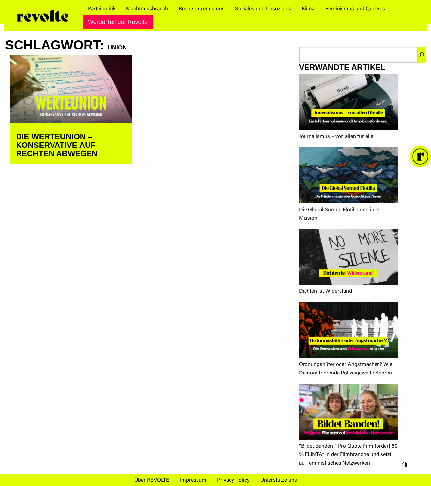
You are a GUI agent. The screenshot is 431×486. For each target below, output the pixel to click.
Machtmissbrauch (147, 9)
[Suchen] (422, 55)
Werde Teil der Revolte (118, 22)
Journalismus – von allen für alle (336, 136)
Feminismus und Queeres (355, 9)
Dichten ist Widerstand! (326, 291)
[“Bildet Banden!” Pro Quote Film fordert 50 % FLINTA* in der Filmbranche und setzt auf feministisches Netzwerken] (348, 413)
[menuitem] (102, 9)
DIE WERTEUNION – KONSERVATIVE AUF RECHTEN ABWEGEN (57, 145)
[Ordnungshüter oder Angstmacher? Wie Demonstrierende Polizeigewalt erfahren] (348, 331)
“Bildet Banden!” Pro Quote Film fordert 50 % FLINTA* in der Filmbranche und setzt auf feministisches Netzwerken (348, 455)
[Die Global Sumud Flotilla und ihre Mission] (348, 176)
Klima (308, 9)
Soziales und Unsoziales (263, 9)
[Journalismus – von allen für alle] (348, 103)
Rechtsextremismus (202, 9)
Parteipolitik (102, 9)
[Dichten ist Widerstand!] (348, 258)
